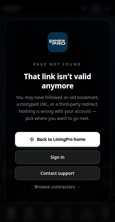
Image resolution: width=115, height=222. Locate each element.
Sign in (58, 157)
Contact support (57, 173)
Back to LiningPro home (57, 139)
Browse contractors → (58, 187)
